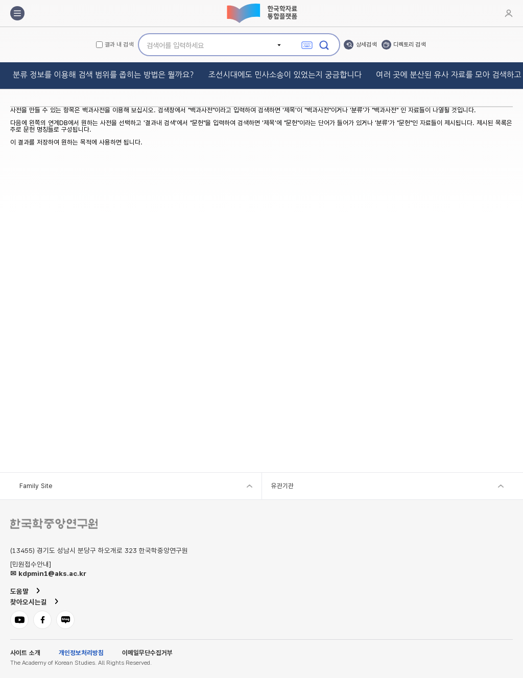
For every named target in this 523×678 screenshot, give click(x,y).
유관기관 (282, 486)
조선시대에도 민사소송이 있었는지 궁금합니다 (285, 75)
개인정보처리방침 (81, 653)
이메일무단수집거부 (147, 653)
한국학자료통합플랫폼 (261, 13)
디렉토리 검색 (409, 44)
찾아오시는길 (28, 602)
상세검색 (366, 44)
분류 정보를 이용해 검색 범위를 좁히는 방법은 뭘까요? (103, 75)
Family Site (35, 486)
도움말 (19, 591)
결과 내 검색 (119, 45)
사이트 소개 (25, 653)
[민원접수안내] (30, 564)
